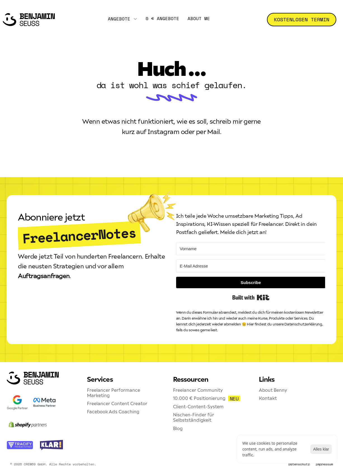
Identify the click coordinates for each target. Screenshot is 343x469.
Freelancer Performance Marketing (114, 392)
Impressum (324, 464)
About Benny (273, 390)
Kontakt (268, 398)
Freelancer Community (198, 390)
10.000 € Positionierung (199, 398)
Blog (178, 428)
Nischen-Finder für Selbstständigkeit (194, 417)
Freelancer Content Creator (117, 403)
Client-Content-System (198, 406)
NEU (234, 398)
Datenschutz (299, 464)
